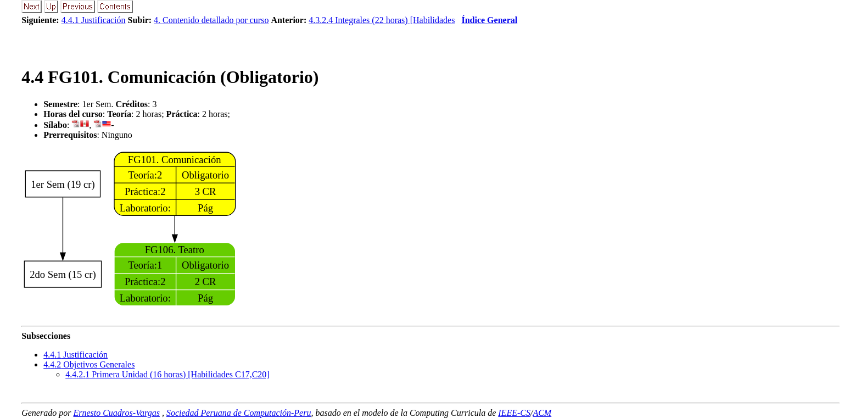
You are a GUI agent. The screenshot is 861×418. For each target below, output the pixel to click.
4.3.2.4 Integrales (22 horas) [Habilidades (382, 20)
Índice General (489, 20)
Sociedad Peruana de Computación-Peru (238, 412)
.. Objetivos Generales (89, 364)
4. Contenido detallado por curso (211, 20)
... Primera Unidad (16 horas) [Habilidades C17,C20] (167, 374)
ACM (542, 412)
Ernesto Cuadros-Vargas (116, 412)
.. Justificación (75, 354)
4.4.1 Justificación (94, 20)
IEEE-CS (514, 412)
